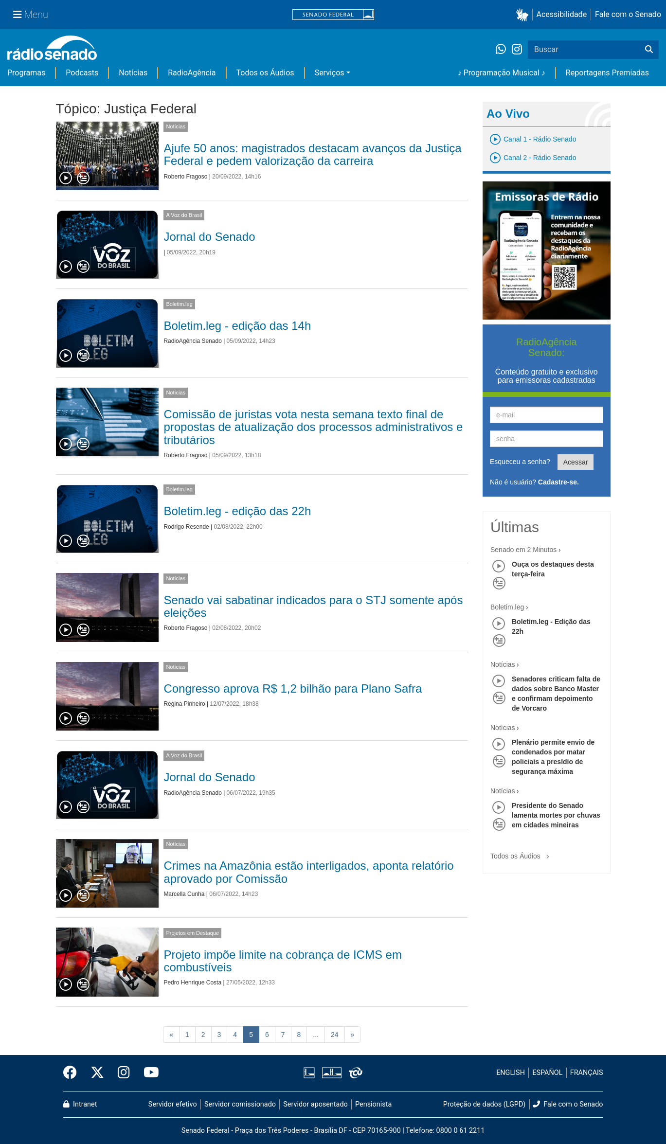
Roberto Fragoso (185, 176)
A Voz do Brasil (184, 215)
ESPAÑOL (547, 1073)
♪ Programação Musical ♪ (501, 72)
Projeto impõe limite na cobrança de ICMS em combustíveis (282, 961)
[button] (524, 14)
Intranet (80, 1104)
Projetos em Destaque (192, 933)
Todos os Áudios (265, 72)
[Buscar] (649, 49)
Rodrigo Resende (186, 526)
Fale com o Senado (628, 14)
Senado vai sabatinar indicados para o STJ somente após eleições (313, 606)
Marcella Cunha (183, 894)
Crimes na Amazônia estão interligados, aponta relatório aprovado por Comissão (308, 872)
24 (335, 1034)
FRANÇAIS (586, 1073)
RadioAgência (192, 72)
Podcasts (82, 72)
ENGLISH (510, 1073)
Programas (26, 72)
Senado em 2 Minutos (523, 550)
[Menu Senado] (30, 14)
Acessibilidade (562, 14)
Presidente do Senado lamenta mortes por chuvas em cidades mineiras (556, 815)
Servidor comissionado (240, 1104)
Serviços (329, 72)
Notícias (133, 72)
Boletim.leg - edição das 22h (237, 511)
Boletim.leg (179, 304)
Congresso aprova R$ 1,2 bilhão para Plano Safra (292, 688)
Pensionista (373, 1104)
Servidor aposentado (315, 1104)
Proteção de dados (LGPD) (484, 1104)
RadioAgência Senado (192, 341)
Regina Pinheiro (184, 703)
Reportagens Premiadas (607, 72)
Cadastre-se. (558, 482)
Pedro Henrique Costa (192, 982)
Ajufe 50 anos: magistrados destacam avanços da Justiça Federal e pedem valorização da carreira (312, 154)
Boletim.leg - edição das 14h (237, 325)
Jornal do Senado (209, 236)
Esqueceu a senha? (520, 461)
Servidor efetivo (172, 1104)
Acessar (575, 462)
